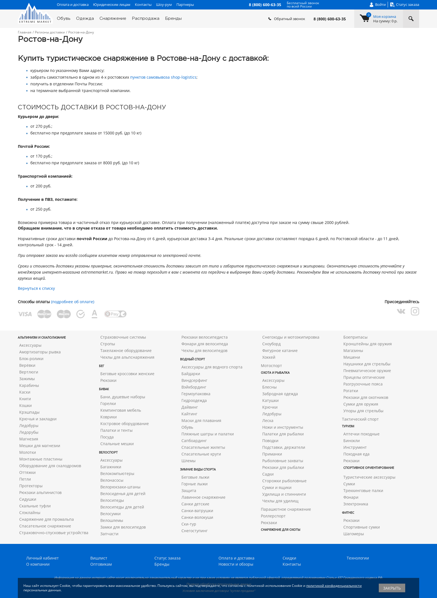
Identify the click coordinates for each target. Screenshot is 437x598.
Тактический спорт (360, 419)
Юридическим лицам (111, 4)
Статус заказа (167, 558)
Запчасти (109, 533)
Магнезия (28, 439)
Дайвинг (189, 407)
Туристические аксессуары (369, 477)
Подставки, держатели (283, 447)
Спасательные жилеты (203, 447)
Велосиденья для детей (122, 493)
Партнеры (185, 4)
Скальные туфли (35, 505)
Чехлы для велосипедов (204, 350)
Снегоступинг (194, 530)
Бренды (173, 18)
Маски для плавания (201, 420)
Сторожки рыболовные (284, 480)
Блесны (269, 387)
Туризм (348, 426)
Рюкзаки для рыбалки (283, 467)
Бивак (104, 389)
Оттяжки (27, 472)
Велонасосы (111, 480)
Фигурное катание (280, 350)
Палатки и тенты (116, 430)
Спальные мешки (117, 443)
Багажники (110, 466)
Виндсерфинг (194, 380)
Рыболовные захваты (282, 460)
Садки (268, 474)
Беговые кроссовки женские (127, 373)
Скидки (289, 558)
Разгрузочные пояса (363, 384)
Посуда (107, 437)
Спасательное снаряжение (45, 526)
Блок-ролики (31, 358)
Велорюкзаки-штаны (120, 487)
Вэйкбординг (193, 387)
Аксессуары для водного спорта (211, 367)
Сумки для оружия (360, 404)
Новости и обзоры (236, 564)
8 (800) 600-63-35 (330, 18)
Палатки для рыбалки (283, 434)
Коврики (108, 416)
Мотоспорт (271, 365)
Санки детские (195, 504)
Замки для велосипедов (123, 527)
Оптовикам (101, 564)
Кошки (25, 405)
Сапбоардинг (194, 440)
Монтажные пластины (40, 459)
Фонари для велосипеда (204, 343)
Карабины (29, 385)
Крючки (270, 407)
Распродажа (145, 18)
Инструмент (355, 447)
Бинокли (351, 440)
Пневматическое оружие (367, 370)
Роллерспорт (273, 516)
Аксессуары (30, 345)
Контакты (143, 4)
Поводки (270, 440)
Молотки (27, 452)
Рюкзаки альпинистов (40, 492)
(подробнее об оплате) (72, 301)
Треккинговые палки (363, 490)
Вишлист (98, 558)
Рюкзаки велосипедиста (204, 337)
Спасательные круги (201, 454)
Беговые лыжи (195, 477)
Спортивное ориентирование (368, 468)
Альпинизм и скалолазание (42, 337)
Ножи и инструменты (282, 427)
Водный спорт (192, 359)
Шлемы (188, 460)
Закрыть (392, 588)
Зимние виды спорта (198, 469)
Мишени (351, 357)
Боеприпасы (355, 337)
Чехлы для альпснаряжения (127, 357)
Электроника (355, 504)
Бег (101, 366)
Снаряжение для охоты (280, 529)
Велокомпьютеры (117, 473)
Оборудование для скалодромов (50, 465)
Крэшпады (29, 412)
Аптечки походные (361, 434)
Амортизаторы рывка (40, 352)
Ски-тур (188, 524)
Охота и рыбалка (275, 372)
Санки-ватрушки (197, 510)
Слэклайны (29, 512)
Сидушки (27, 499)
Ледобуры (28, 425)
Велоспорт (108, 452)
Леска (267, 420)
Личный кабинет (42, 558)
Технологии (358, 558)
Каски (24, 392)
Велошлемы (111, 520)
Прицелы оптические (364, 377)
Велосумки (110, 513)
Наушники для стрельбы (366, 363)
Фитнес (348, 512)
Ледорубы (28, 432)
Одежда (85, 18)
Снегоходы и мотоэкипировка (290, 337)
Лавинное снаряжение (203, 497)
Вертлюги (28, 372)
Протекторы (31, 485)
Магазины (353, 350)
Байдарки (190, 373)
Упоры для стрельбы (363, 410)
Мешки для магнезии (39, 445)
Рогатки (350, 390)
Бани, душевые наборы (122, 396)
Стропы (107, 343)
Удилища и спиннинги (284, 494)
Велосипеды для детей (122, 507)
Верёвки (27, 365)
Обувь (64, 18)
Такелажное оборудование (126, 350)
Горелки (108, 403)
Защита (188, 490)
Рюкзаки (108, 380)
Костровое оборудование (124, 423)
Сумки (349, 483)
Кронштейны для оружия (367, 343)
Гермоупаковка (195, 393)
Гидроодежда (194, 400)
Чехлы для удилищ (280, 500)
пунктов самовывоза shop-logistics (163, 77)
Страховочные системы (123, 337)
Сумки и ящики (277, 487)
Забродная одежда (280, 393)
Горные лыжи (194, 483)
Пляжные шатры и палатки (207, 434)
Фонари (350, 497)
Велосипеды (112, 500)
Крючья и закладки (38, 418)
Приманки (272, 454)
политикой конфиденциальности (334, 585)
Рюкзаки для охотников (365, 397)
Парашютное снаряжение (286, 509)
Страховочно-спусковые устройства (53, 532)
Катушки (270, 400)
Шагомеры (353, 533)
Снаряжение (112, 18)
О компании (38, 564)
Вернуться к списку (36, 288)
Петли (25, 479)
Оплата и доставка (73, 4)
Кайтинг (189, 413)
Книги (25, 398)
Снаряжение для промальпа (46, 519)
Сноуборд (271, 343)
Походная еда (356, 454)
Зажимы (27, 378)
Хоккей (268, 357)
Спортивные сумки (361, 527)
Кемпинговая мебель (120, 410)
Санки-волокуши (197, 517)
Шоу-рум (164, 4)
